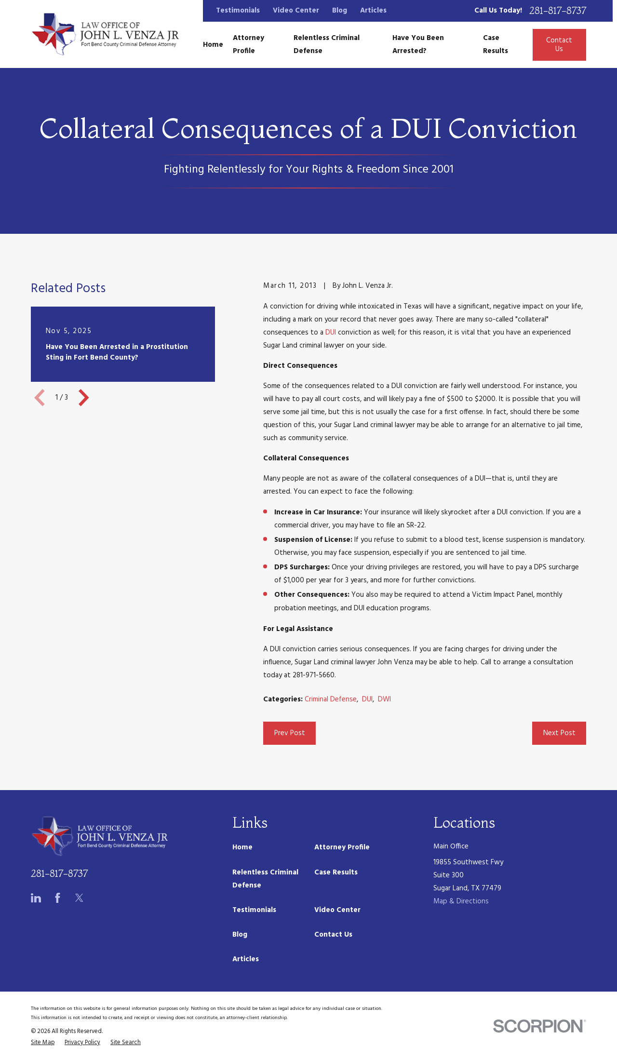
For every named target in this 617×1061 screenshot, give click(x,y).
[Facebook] (58, 898)
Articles (373, 10)
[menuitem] (42, 1042)
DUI (330, 332)
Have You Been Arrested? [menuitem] (418, 44)
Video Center (296, 10)
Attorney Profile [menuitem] (248, 44)
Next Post (559, 733)
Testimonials (238, 10)
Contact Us (559, 45)
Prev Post (289, 733)
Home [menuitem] (213, 45)
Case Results (336, 872)
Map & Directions (461, 901)
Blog (339, 10)
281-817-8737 (557, 10)
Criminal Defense (331, 699)
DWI (384, 699)
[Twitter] (79, 898)
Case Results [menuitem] (495, 44)
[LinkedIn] (36, 898)
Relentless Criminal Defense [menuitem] (327, 44)
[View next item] (84, 397)
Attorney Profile (342, 847)
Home (242, 847)
